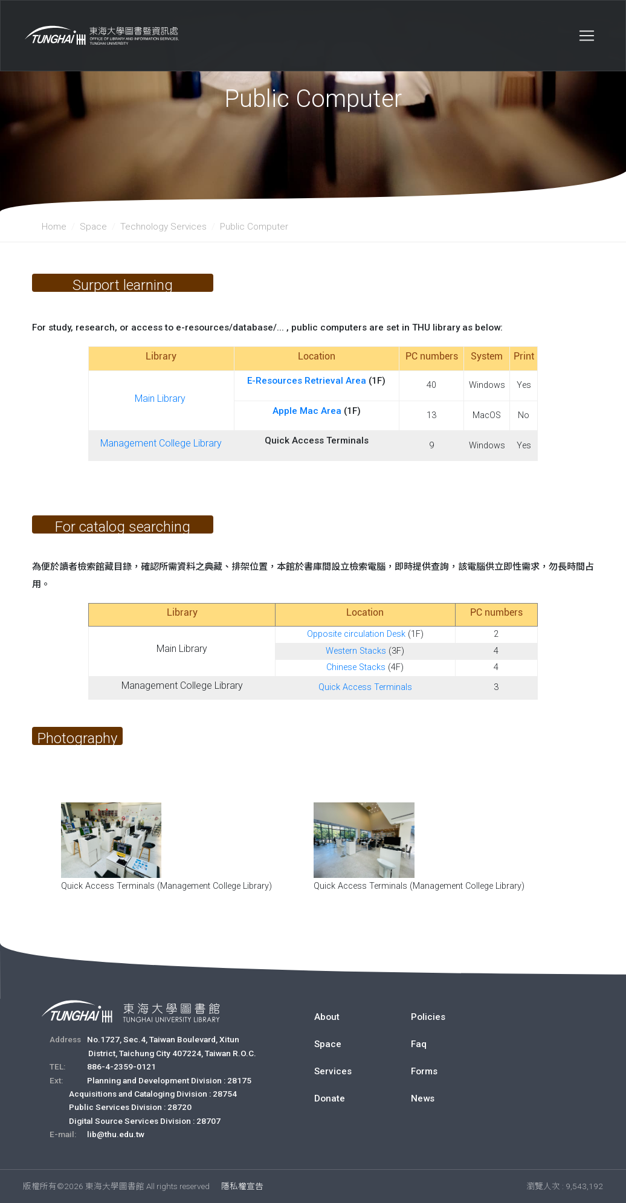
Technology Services (163, 226)
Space (93, 226)
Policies (428, 1016)
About (327, 1016)
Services (333, 1071)
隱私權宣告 (242, 1186)
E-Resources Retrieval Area (306, 380)
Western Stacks (356, 651)
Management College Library (161, 443)
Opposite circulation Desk (356, 634)
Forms (424, 1071)
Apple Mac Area (307, 410)
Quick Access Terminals (365, 687)
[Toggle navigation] (586, 29)
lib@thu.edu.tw (115, 1134)
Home (54, 226)
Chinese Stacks (356, 667)
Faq (419, 1044)
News (422, 1098)
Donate (329, 1098)
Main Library (161, 398)
